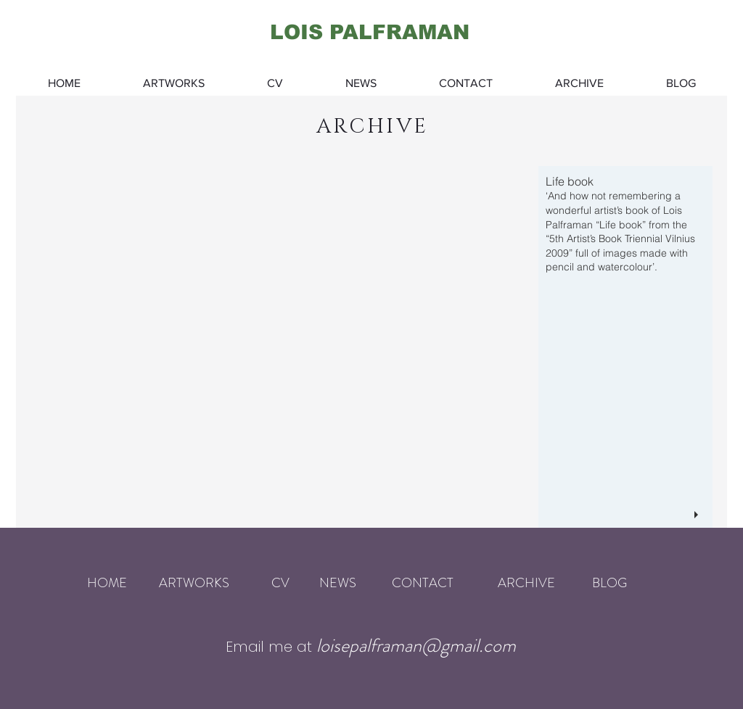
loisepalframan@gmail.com (416, 645)
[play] (698, 515)
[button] (364, 347)
